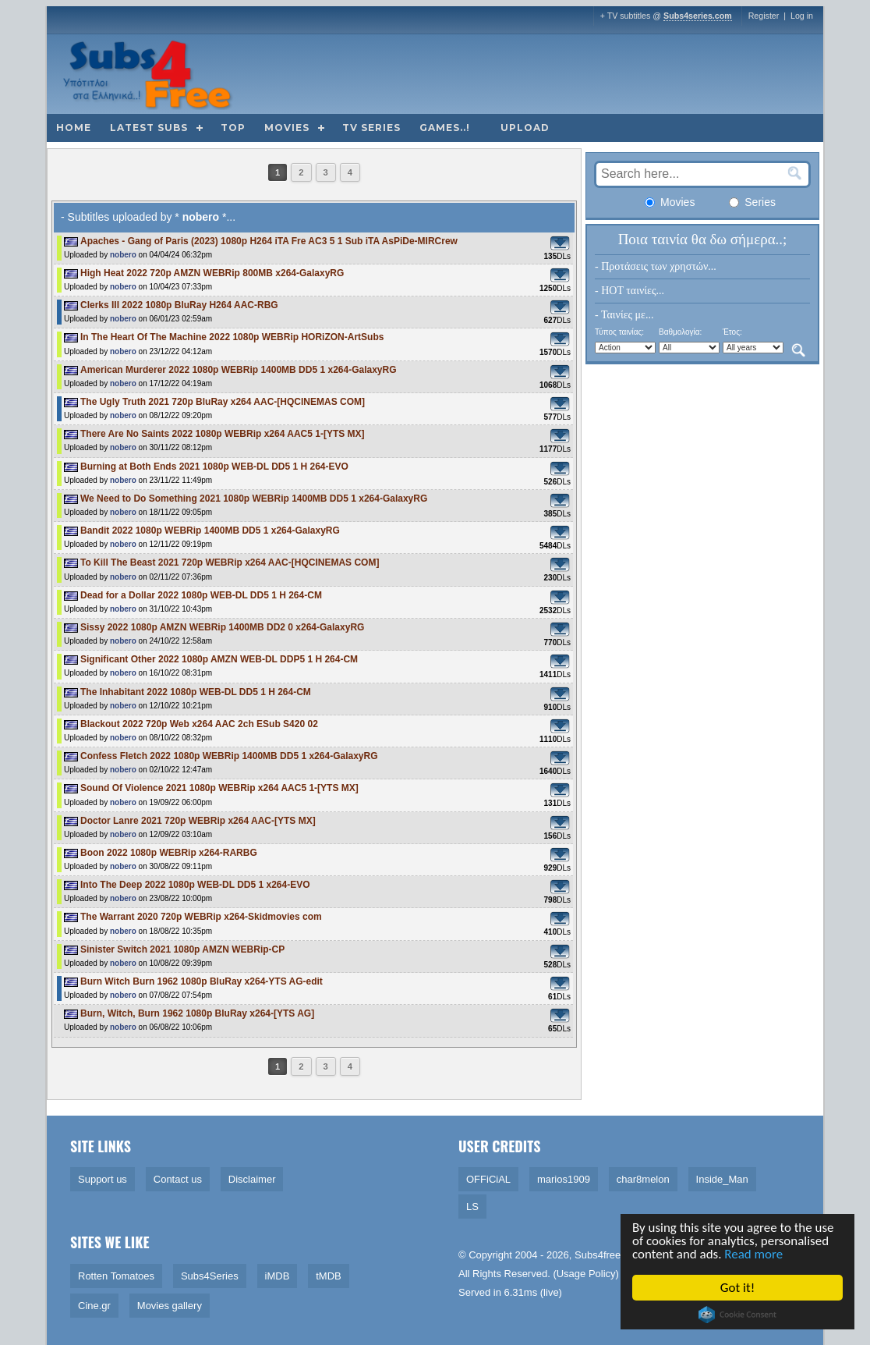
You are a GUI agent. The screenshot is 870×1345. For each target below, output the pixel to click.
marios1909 (563, 1179)
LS (472, 1206)
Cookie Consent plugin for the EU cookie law (739, 1314)
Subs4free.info (607, 1255)
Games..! (444, 127)
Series (752, 202)
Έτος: (732, 332)
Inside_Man (722, 1179)
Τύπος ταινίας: (619, 332)
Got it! (739, 1287)
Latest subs (149, 127)
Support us (102, 1179)
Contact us (178, 1179)
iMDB (277, 1276)
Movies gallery (169, 1305)
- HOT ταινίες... (629, 290)
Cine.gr (94, 1305)
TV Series (371, 127)
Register (764, 15)
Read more (756, 1255)
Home (73, 127)
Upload (525, 127)
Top (233, 127)
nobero (123, 254)
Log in (801, 15)
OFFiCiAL (488, 1179)
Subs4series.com (697, 15)
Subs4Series (210, 1276)
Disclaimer (252, 1179)
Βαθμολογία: (680, 332)
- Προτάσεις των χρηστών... (655, 266)
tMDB (328, 1276)
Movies (286, 127)
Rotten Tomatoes (116, 1276)
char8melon (643, 1179)
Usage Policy (586, 1273)
